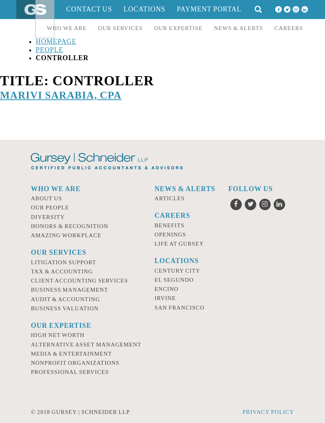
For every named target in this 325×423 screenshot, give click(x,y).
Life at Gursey (179, 244)
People (49, 50)
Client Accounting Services (79, 281)
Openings (170, 234)
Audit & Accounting (65, 299)
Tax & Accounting (62, 271)
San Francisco (179, 308)
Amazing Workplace (66, 235)
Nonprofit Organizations (75, 363)
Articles (169, 198)
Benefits (169, 225)
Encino (166, 289)
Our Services (120, 28)
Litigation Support (63, 262)
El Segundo (173, 280)
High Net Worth (57, 335)
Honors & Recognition (69, 226)
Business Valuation (64, 308)
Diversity (48, 217)
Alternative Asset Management (86, 345)
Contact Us (89, 9)
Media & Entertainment (71, 354)
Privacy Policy (268, 412)
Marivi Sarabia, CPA (61, 95)
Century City (177, 271)
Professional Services (70, 372)
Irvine (165, 298)
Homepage (56, 41)
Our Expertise (178, 28)
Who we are (67, 28)
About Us (46, 198)
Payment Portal (209, 9)
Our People (50, 207)
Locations (144, 9)
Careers (288, 28)
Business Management (69, 290)
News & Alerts (238, 28)
